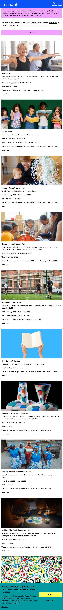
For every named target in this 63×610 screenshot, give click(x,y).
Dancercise (5, 73)
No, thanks (49, 600)
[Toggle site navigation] (60, 4)
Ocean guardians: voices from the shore (17, 472)
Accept (49, 595)
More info (4, 607)
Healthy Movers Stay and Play (13, 244)
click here (53, 22)
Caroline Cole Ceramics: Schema (14, 413)
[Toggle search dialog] (54, 4)
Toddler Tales (6, 132)
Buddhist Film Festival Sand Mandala (15, 530)
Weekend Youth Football (11, 302)
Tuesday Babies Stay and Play (13, 188)
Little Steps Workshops (10, 361)
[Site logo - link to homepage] (10, 4)
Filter (31, 33)
